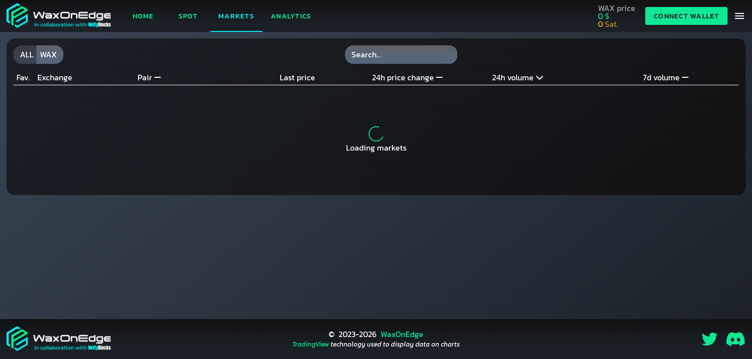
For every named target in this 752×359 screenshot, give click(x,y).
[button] (291, 16)
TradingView (310, 344)
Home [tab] (143, 16)
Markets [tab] (236, 16)
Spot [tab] (188, 16)
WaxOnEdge (401, 334)
